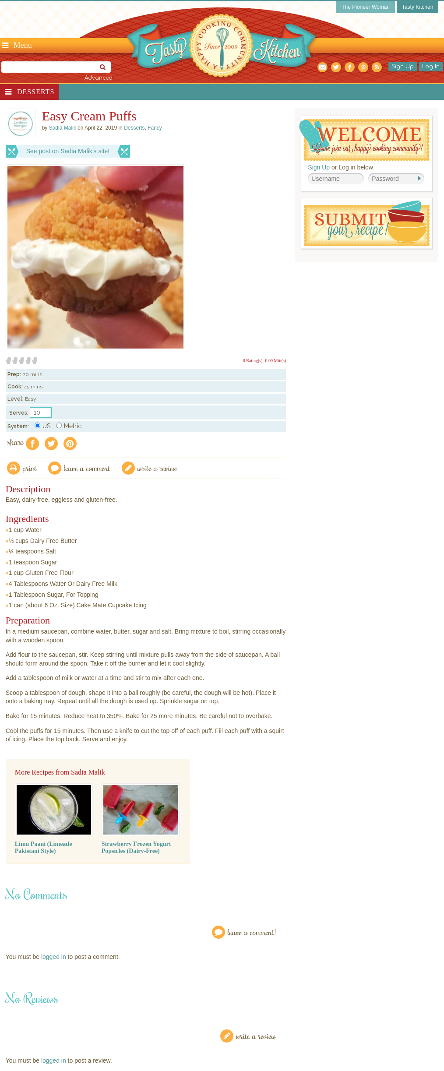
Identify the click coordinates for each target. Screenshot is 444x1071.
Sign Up (402, 66)
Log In (431, 66)
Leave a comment (87, 468)
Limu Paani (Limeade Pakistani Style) (43, 847)
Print (30, 468)
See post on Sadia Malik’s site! (67, 151)
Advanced (99, 78)
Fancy (155, 128)
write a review (157, 468)
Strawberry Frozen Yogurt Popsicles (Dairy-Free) (136, 847)
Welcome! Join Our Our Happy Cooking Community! (364, 140)
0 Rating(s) (253, 360)
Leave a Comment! (252, 932)
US (42, 426)
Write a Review (256, 1036)
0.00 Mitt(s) (275, 360)
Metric (68, 426)
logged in (53, 956)
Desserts (35, 91)
